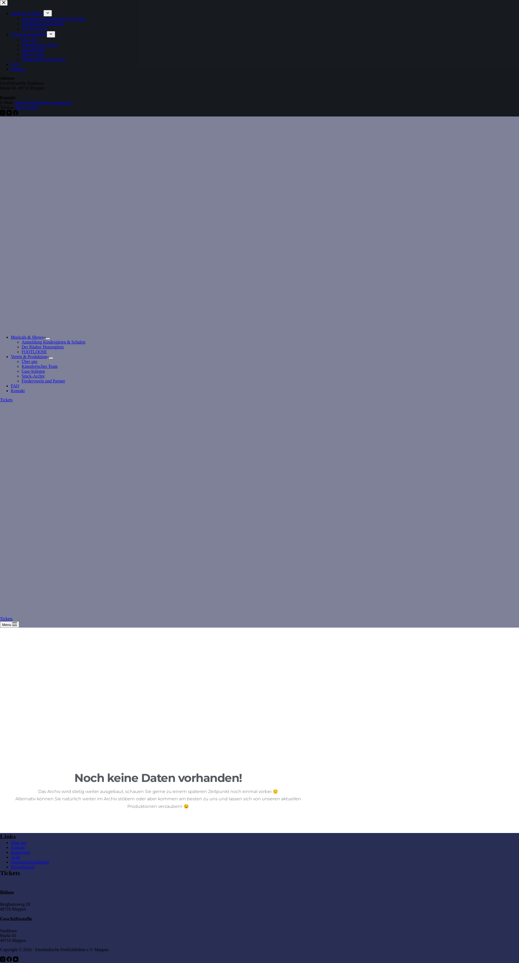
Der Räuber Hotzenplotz (43, 347)
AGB (15, 857)
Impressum (20, 852)
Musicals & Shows (28, 337)
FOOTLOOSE (34, 351)
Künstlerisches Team (40, 366)
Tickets (6, 400)
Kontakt (18, 390)
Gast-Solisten (33, 371)
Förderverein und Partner (43, 381)
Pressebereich (23, 867)
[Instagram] (3, 960)
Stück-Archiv (33, 376)
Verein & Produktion (30, 356)
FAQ (15, 386)
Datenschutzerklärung (30, 862)
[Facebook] (9, 960)
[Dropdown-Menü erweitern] (48, 338)
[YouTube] (15, 960)
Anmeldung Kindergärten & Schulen (53, 342)
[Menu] (9, 624)
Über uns (29, 361)
